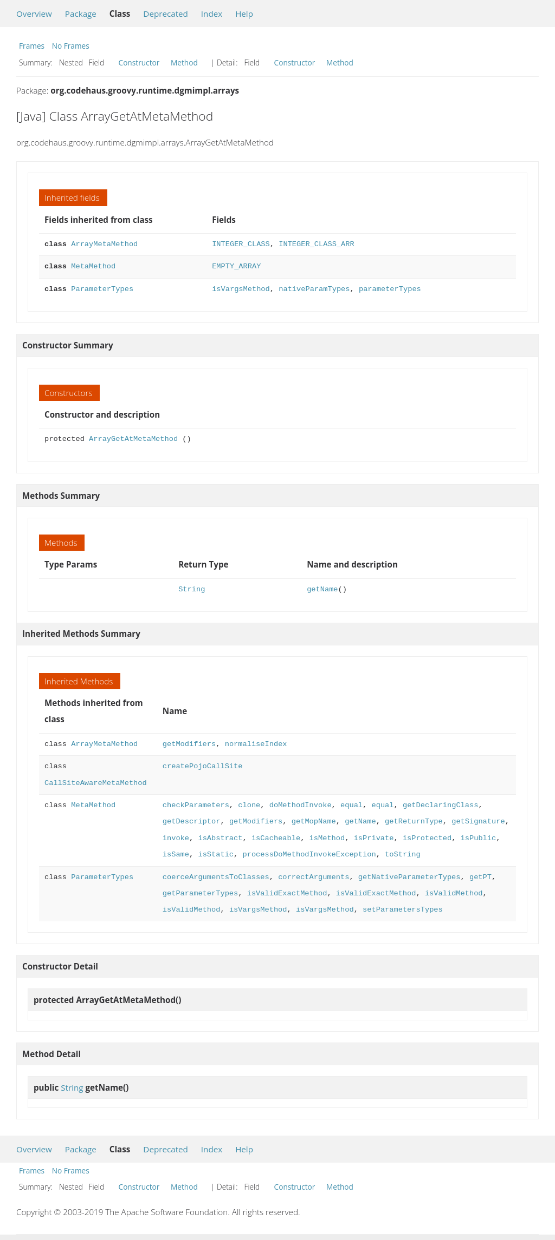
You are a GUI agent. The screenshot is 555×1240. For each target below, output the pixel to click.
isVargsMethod (241, 289)
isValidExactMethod (287, 893)
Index (211, 13)
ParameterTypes (102, 289)
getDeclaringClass (440, 805)
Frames (31, 46)
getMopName (314, 821)
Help (244, 13)
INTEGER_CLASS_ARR (316, 244)
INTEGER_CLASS (241, 244)
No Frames (70, 46)
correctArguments (313, 877)
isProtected (427, 838)
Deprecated (165, 13)
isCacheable (275, 838)
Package (80, 13)
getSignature (478, 821)
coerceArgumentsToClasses (216, 877)
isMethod (327, 838)
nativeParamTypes (314, 289)
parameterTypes (390, 289)
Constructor (139, 62)
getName (322, 589)
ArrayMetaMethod (104, 244)
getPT (480, 877)
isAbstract (220, 838)
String (191, 589)
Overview (34, 13)
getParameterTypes (200, 893)
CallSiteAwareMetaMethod (95, 783)
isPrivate (373, 838)
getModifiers (189, 744)
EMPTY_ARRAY (236, 266)
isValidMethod (454, 893)
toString (403, 854)
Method (184, 62)
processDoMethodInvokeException (309, 854)
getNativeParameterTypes (409, 877)
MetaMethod (93, 266)
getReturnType (414, 821)
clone (249, 805)
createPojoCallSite (203, 766)
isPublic (478, 838)
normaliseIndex (256, 744)
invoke (176, 838)
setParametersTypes (403, 910)
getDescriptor (192, 821)
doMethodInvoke (300, 805)
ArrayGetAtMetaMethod (133, 439)
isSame (176, 854)
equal (351, 805)
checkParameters (196, 805)
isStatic (216, 854)
